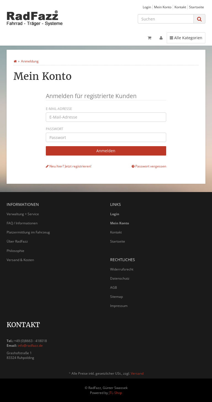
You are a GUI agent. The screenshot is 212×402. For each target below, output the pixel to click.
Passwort (54, 129)
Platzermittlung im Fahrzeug (28, 232)
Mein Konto (162, 7)
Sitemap (116, 296)
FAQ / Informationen (22, 223)
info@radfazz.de (30, 345)
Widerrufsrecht (121, 269)
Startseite (196, 7)
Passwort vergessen (149, 166)
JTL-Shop (115, 392)
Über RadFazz (17, 241)
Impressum (119, 305)
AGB (113, 287)
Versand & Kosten (20, 260)
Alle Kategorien (185, 37)
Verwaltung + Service (23, 214)
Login (147, 7)
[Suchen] (166, 18)
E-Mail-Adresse (59, 108)
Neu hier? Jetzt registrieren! (68, 166)
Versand (137, 373)
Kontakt (180, 7)
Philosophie (15, 250)
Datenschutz (119, 278)
